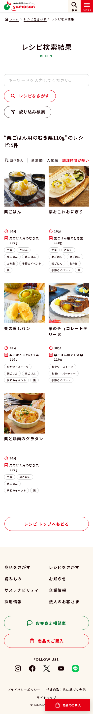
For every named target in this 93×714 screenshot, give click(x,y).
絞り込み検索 (32, 112)
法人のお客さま (64, 602)
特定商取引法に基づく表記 (66, 689)
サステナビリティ (21, 590)
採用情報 (13, 602)
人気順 (52, 160)
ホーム (14, 19)
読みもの (13, 579)
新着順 (37, 160)
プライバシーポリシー (23, 689)
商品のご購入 (51, 641)
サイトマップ (46, 697)
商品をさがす (17, 567)
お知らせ (57, 579)
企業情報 (57, 590)
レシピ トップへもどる (46, 524)
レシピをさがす (35, 19)
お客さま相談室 (51, 623)
